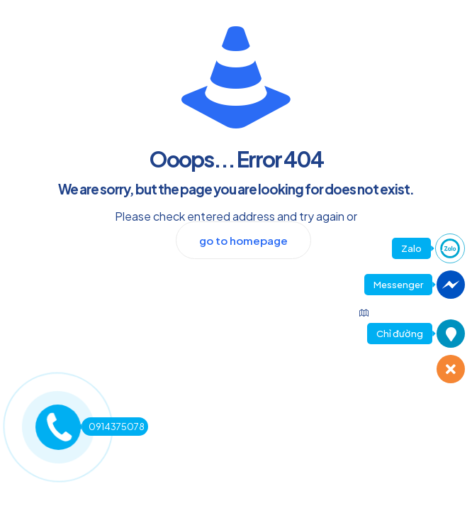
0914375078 (113, 426)
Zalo (411, 248)
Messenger (398, 284)
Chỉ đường (399, 333)
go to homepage (243, 240)
